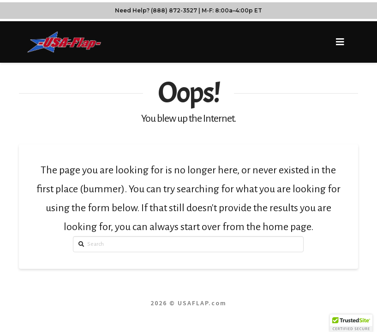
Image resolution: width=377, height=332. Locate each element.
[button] (340, 42)
